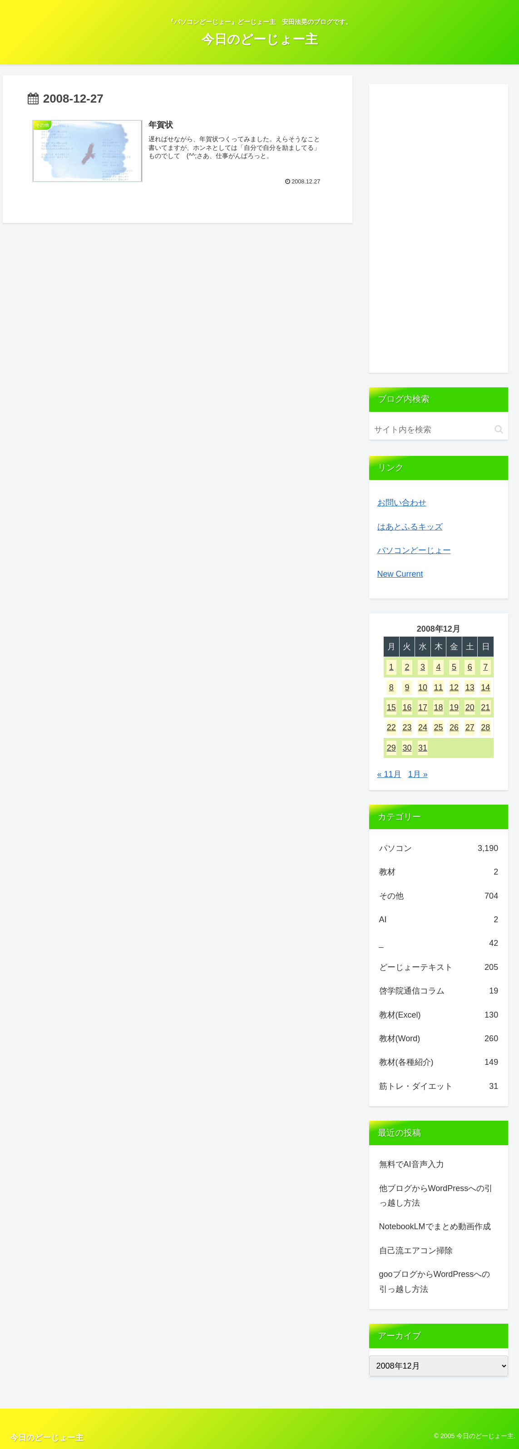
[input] (439, 430)
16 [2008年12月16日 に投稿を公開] (406, 707)
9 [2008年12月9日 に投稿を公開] (407, 687)
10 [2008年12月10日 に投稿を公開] (422, 687)
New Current (400, 574)
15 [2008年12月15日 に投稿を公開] (391, 707)
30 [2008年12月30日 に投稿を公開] (406, 747)
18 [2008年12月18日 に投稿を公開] (438, 707)
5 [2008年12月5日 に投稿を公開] (454, 667)
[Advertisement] (438, 228)
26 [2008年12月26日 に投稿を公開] (454, 727)
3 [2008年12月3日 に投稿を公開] (422, 667)
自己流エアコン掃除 (416, 1250)
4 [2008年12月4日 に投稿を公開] (438, 667)
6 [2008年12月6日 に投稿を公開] (470, 667)
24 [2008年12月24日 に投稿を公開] (422, 727)
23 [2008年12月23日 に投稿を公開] (406, 727)
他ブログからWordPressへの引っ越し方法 (436, 1195)
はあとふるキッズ (410, 526)
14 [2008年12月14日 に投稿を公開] (485, 687)
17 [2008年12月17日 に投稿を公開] (422, 707)
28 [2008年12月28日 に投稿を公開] (485, 727)
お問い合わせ (401, 502)
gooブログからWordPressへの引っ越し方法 (434, 1281)
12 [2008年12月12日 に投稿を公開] (454, 687)
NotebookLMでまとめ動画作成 (435, 1226)
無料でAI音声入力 (411, 1164)
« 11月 (389, 774)
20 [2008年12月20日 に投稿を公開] (470, 707)
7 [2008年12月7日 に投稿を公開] (485, 667)
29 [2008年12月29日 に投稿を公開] (391, 747)
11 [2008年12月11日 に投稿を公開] (438, 687)
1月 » (418, 774)
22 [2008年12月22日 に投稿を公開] (391, 727)
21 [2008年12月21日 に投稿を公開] (485, 707)
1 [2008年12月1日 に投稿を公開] (391, 667)
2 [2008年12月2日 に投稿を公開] (407, 667)
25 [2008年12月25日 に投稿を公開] (438, 727)
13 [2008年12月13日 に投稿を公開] (470, 687)
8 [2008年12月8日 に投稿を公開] (391, 687)
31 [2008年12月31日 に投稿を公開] (422, 747)
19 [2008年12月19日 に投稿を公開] (454, 707)
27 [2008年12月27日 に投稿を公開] (470, 727)
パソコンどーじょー (414, 550)
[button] (499, 429)
